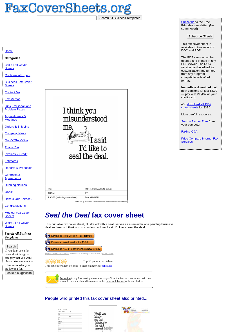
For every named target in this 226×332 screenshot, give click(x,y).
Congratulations (15, 205)
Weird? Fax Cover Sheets (17, 224)
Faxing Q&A (189, 131)
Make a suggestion (19, 273)
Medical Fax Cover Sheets (17, 214)
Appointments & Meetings (15, 117)
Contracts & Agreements (13, 176)
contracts (106, 265)
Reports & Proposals (18, 167)
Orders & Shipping (17, 126)
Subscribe (65, 278)
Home (9, 51)
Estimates (11, 161)
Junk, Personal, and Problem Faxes (18, 107)
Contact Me (12, 92)
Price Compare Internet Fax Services (199, 140)
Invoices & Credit (16, 154)
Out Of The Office (16, 140)
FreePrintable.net (115, 281)
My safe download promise (57, 253)
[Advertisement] (42, 65)
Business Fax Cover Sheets (18, 83)
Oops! (9, 192)
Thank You (12, 147)
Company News (15, 133)
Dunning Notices (16, 185)
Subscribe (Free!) (200, 36)
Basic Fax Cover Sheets (16, 66)
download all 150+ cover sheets (196, 106)
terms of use (108, 253)
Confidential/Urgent (17, 75)
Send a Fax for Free (194, 121)
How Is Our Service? (18, 199)
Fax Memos (12, 99)
